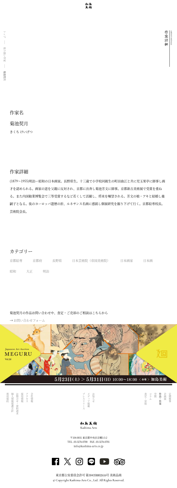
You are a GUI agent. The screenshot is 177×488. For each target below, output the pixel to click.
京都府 (37, 260)
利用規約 (7, 397)
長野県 (57, 260)
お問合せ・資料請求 (17, 404)
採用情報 (22, 397)
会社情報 (32, 397)
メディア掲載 (89, 400)
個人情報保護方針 (12, 402)
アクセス (27, 397)
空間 (155, 395)
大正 (29, 271)
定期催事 (170, 397)
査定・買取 (145, 399)
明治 (46, 271)
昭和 (13, 271)
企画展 (165, 396)
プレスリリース (84, 401)
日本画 (148, 260)
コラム (150, 396)
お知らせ (93, 397)
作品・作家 (160, 399)
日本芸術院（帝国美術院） (91, 260)
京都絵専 (16, 260)
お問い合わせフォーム (29, 320)
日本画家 (126, 260)
